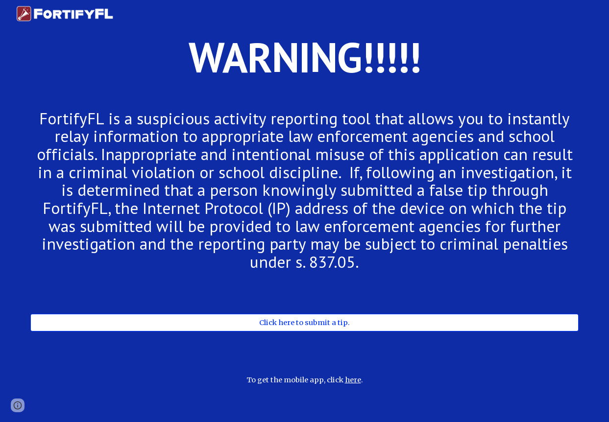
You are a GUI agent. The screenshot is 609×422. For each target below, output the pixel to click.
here (353, 379)
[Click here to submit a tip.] (304, 322)
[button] (17, 405)
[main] (304, 66)
